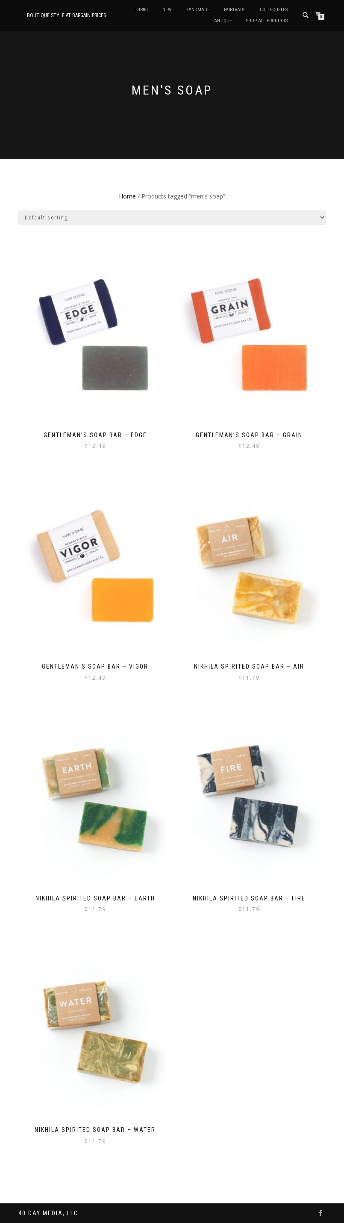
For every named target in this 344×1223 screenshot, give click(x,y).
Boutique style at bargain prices (66, 15)
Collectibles (274, 9)
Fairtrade (235, 9)
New (166, 9)
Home (127, 196)
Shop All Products (267, 21)
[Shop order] (172, 217)
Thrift (141, 9)
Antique (223, 21)
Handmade (197, 9)
